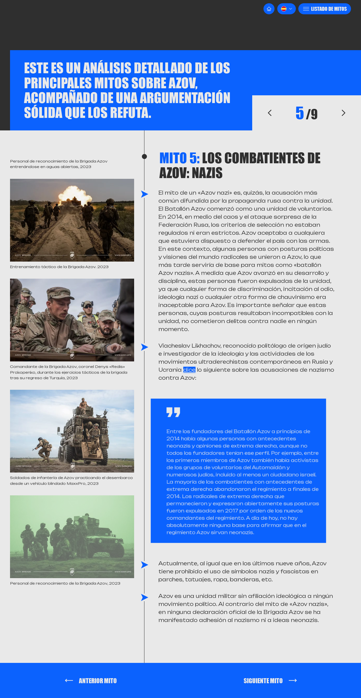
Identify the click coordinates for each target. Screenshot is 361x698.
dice (189, 370)
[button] (286, 8)
